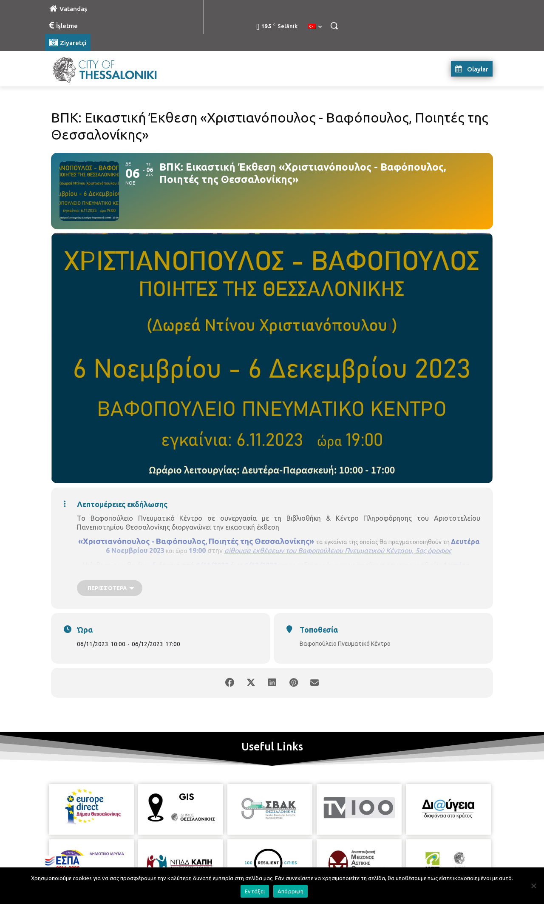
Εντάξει (255, 891)
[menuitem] (315, 27)
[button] (334, 25)
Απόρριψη (290, 891)
